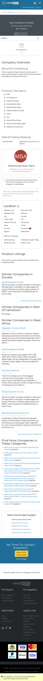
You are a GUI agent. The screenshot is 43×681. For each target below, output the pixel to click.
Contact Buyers (28, 600)
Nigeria (10, 352)
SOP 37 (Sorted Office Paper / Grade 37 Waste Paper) (20, 496)
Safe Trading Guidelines (31, 616)
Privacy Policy (28, 629)
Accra (4, 373)
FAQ (3, 616)
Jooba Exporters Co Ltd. (13, 282)
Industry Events (28, 618)
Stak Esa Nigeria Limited (13, 349)
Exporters (25, 458)
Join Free (26, 595)
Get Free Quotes (28, 7)
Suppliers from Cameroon (21, 529)
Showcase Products (30, 603)
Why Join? (26, 598)
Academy (26, 621)
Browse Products (8, 600)
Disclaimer (27, 627)
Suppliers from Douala (19, 523)
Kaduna (5, 416)
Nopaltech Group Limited (13, 328)
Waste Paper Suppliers (12, 447)
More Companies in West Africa (29, 434)
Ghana (9, 373)
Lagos (4, 352)
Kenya (13, 331)
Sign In (38, 7)
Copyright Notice (29, 632)
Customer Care (7, 621)
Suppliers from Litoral (19, 526)
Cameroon (12, 394)
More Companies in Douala (31, 301)
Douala (4, 394)
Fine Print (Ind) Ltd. (10, 370)
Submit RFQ (21, 553)
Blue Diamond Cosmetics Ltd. (15, 413)
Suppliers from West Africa (21, 532)
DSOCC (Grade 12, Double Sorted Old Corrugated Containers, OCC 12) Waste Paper (20, 478)
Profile (4, 38)
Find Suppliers (6, 598)
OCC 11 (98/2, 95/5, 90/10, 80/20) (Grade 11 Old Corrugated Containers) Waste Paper (22, 471)
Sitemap (4, 618)
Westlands (6, 331)
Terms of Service (29, 624)
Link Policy (27, 635)
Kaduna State (14, 416)
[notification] (35, 3)
